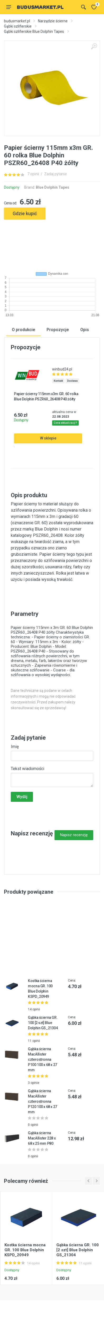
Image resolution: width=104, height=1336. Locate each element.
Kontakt (58, 380)
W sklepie (48, 438)
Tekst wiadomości (27, 768)
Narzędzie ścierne (53, 21)
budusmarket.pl (17, 21)
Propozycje (58, 329)
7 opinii (33, 174)
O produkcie (23, 329)
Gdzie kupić (25, 213)
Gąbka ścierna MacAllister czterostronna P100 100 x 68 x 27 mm (42, 1059)
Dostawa (72, 380)
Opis (84, 329)
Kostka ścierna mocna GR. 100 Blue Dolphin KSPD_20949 (25, 1250)
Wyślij (21, 796)
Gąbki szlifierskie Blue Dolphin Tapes (34, 31)
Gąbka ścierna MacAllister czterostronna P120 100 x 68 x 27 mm (42, 1101)
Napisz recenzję (74, 834)
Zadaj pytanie (55, 174)
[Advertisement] (52, 243)
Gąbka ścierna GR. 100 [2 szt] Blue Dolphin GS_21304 (43, 1022)
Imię (15, 746)
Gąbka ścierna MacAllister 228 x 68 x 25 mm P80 (42, 1138)
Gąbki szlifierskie (18, 26)
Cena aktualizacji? (65, 422)
